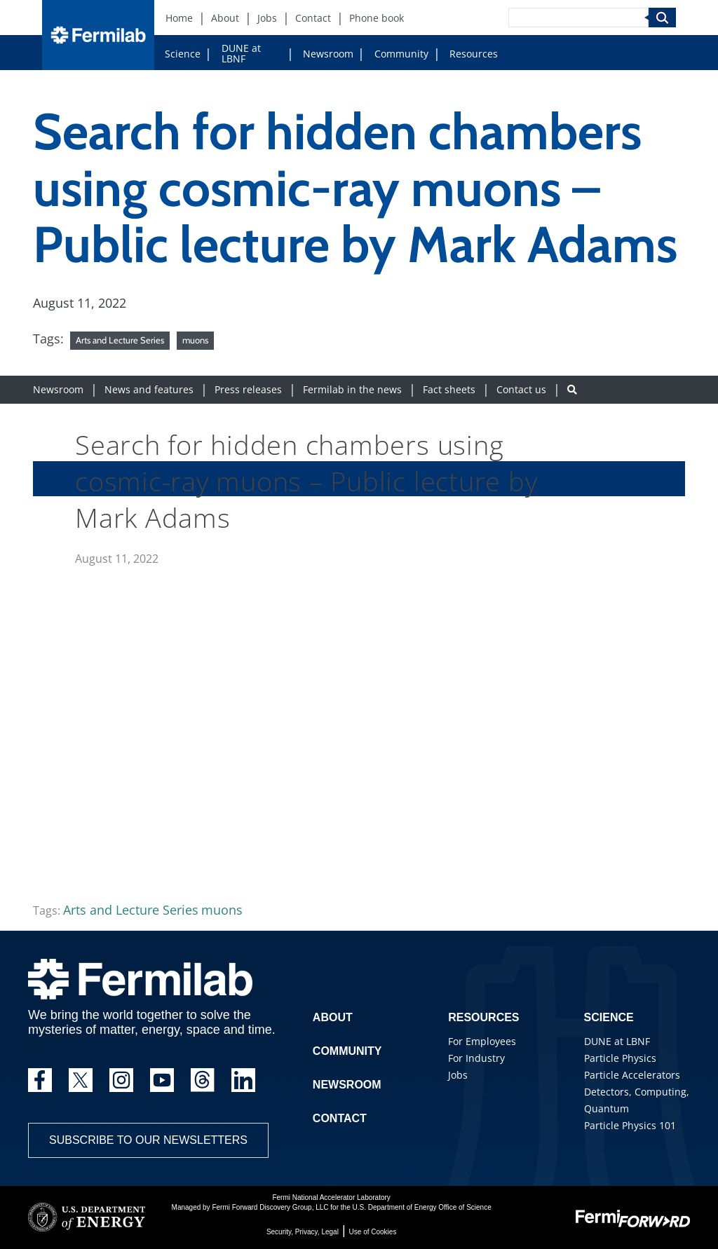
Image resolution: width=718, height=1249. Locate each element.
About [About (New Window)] (225, 18)
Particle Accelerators (632, 1074)
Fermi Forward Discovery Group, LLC (270, 1207)
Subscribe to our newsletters (148, 1140)
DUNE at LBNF (241, 53)
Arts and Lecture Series (120, 340)
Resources (473, 53)
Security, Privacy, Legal (302, 1232)
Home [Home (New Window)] (179, 18)
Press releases (248, 389)
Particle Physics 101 (630, 1125)
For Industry (476, 1058)
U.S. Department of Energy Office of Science (421, 1207)
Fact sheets (449, 389)
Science (183, 53)
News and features (149, 389)
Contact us (521, 389)
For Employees (482, 1041)
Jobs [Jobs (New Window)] (267, 18)
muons (195, 340)
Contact (340, 1118)
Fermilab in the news (352, 389)
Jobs (458, 1074)
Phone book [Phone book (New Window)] (376, 18)
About (333, 1017)
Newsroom (328, 53)
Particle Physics (620, 1058)
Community (401, 53)
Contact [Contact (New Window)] (313, 18)
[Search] (578, 17)
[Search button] (572, 389)
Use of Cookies (373, 1232)
